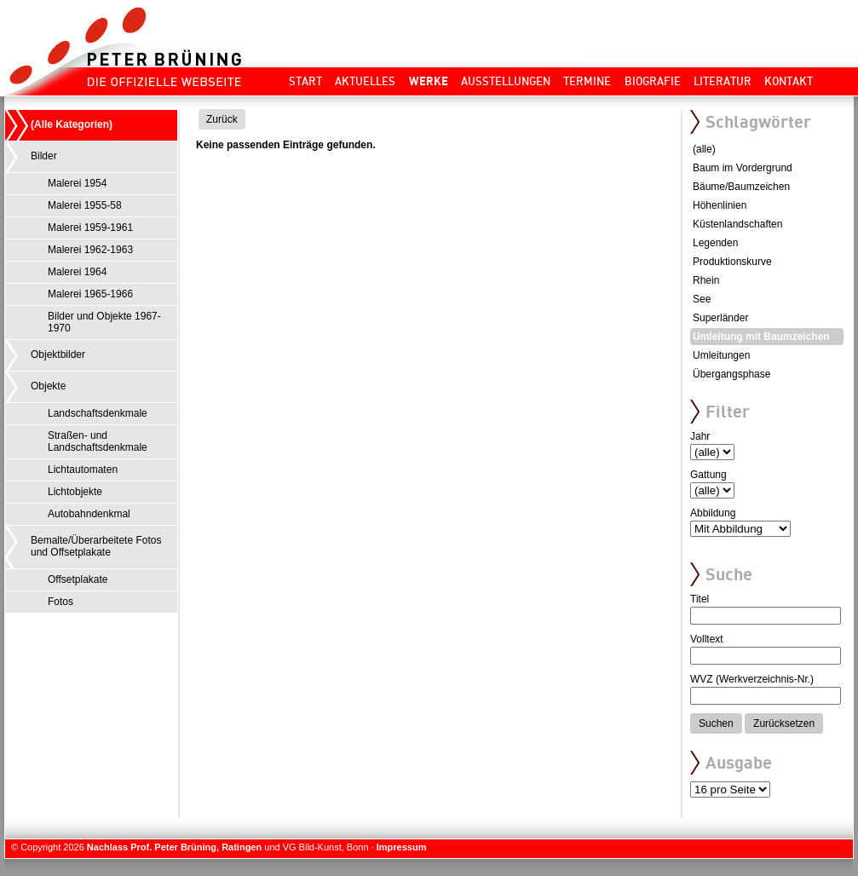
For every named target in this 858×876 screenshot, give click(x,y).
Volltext (706, 639)
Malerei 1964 (77, 272)
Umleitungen (721, 355)
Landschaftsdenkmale (97, 413)
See (702, 299)
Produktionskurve (732, 262)
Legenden (715, 243)
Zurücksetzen (784, 723)
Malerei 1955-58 (85, 205)
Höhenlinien (719, 205)
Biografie (653, 81)
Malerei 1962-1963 (90, 250)
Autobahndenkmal (89, 514)
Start (305, 81)
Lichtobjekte (75, 492)
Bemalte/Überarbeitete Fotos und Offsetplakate (96, 546)
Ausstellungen (505, 81)
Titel (699, 599)
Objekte (48, 386)
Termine (587, 81)
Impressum (402, 847)
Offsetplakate (78, 579)
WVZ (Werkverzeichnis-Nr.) (752, 679)
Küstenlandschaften (737, 224)
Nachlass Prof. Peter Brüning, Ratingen (174, 847)
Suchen (716, 723)
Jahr (700, 436)
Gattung (708, 475)
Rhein (706, 280)
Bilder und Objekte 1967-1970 (104, 322)
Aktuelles (365, 81)
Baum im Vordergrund (742, 168)
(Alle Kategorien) (71, 124)
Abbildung (712, 513)
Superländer (720, 318)
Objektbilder (58, 354)
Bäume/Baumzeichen (741, 187)
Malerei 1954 (77, 183)
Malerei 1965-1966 (90, 294)
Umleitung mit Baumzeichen (761, 337)
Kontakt (788, 81)
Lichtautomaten (83, 469)
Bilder (44, 156)
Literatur (722, 81)
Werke (428, 81)
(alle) (704, 149)
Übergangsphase (731, 374)
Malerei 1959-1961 (90, 227)
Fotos (60, 602)
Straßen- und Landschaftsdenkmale (97, 441)
